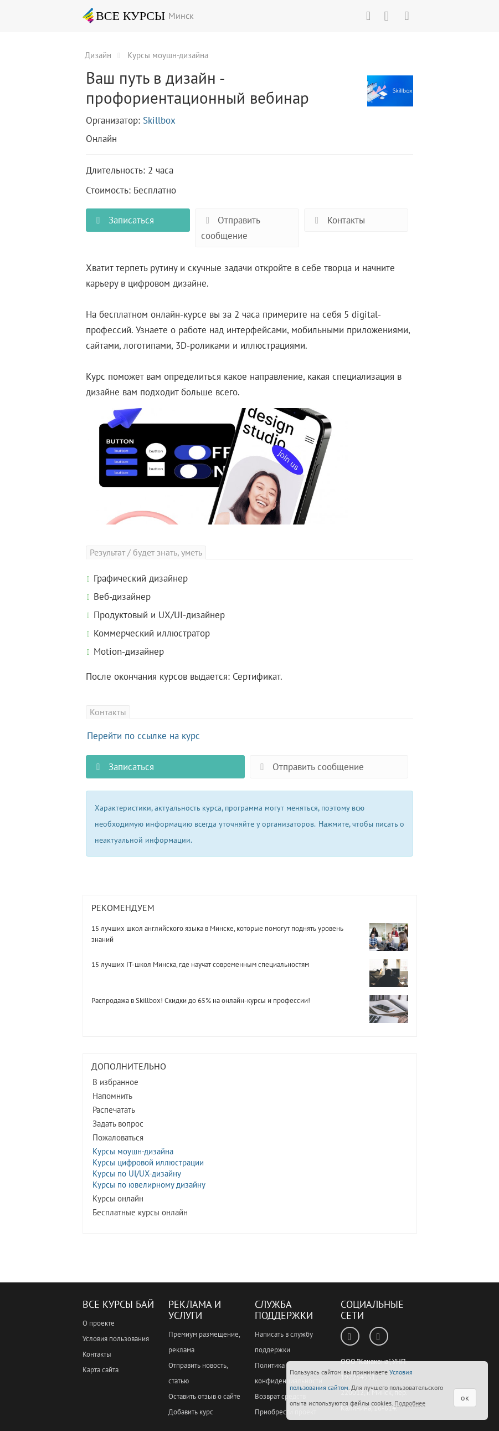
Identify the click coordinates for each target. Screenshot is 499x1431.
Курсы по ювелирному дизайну (148, 1184)
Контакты (337, 220)
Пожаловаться (117, 1137)
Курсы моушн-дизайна (132, 1151)
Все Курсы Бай (118, 1304)
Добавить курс (190, 1412)
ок (465, 1398)
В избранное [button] (115, 1082)
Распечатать (113, 1109)
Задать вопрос (117, 1123)
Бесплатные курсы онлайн (140, 1212)
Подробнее (409, 1403)
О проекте (99, 1323)
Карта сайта (101, 1369)
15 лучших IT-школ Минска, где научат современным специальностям (200, 964)
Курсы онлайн (117, 1198)
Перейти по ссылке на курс (143, 736)
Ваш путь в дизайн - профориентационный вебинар (390, 97)
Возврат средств (280, 1396)
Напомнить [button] (112, 1096)
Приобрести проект (285, 1412)
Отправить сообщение (230, 228)
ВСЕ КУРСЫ (124, 16)
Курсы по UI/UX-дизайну (136, 1173)
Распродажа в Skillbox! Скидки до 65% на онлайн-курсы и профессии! (200, 1000)
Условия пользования (116, 1338)
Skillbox (159, 120)
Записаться (123, 220)
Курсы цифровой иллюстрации (148, 1162)
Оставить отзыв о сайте (204, 1396)
